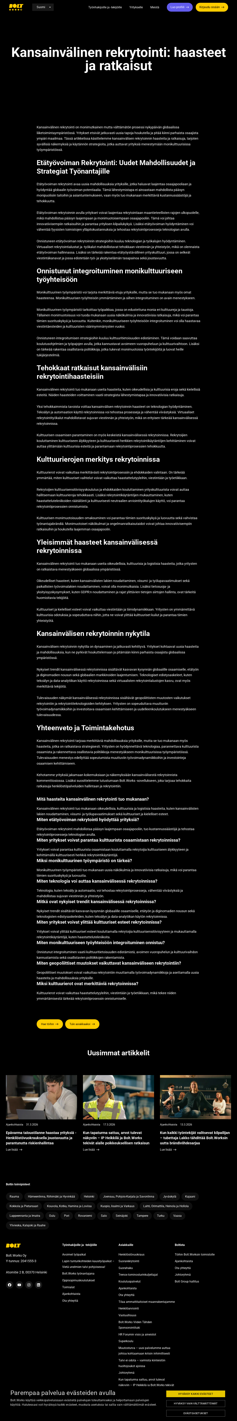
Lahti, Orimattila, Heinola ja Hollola (166, 1206)
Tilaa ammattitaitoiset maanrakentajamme (146, 1302)
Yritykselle (136, 7)
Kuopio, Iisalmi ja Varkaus (117, 1206)
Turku (160, 1215)
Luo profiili (177, 7)
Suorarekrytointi (128, 1261)
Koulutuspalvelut (129, 1281)
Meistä (154, 7)
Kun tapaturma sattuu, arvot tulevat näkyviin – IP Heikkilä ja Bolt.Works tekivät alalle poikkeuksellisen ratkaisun (146, 1385)
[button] (146, 7)
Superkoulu (125, 1341)
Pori (66, 1215)
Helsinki (89, 1196)
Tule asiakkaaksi (80, 1024)
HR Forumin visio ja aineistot (137, 1334)
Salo (104, 1215)
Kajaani (190, 1196)
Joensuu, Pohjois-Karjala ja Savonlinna (128, 1196)
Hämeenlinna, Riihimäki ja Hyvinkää (51, 1196)
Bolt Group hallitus (187, 1281)
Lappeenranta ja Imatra (25, 1215)
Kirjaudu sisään (209, 7)
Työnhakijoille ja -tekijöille (105, 7)
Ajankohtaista (71, 1294)
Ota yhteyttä (70, 1300)
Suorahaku (125, 1268)
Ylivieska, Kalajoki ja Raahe (27, 1225)
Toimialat (68, 1287)
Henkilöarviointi (128, 1308)
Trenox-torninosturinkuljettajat (138, 1274)
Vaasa (177, 1215)
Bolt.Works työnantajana (78, 1273)
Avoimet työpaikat (74, 1254)
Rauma (14, 1196)
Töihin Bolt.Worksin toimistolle (195, 1254)
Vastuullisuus (127, 1315)
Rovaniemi (85, 1215)
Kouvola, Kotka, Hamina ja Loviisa (69, 1206)
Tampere (142, 1215)
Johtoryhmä (126, 1372)
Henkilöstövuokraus (131, 1254)
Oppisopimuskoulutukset (78, 1280)
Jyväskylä (169, 1196)
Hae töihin (47, 1024)
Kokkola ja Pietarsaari (24, 1206)
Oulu (52, 1215)
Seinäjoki (122, 1215)
